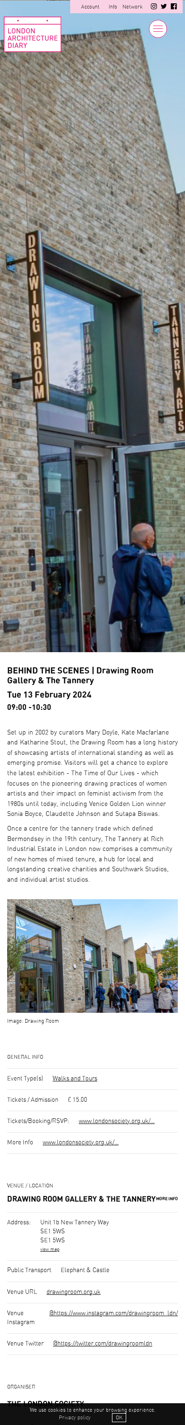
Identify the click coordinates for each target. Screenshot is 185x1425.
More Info (167, 1199)
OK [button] (119, 1417)
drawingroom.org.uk (73, 1292)
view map (49, 1249)
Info (113, 6)
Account (90, 6)
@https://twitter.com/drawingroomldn (102, 1344)
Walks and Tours (75, 1079)
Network (132, 6)
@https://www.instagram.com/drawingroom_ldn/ (113, 1313)
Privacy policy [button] (75, 1417)
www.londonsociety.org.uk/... (117, 1121)
